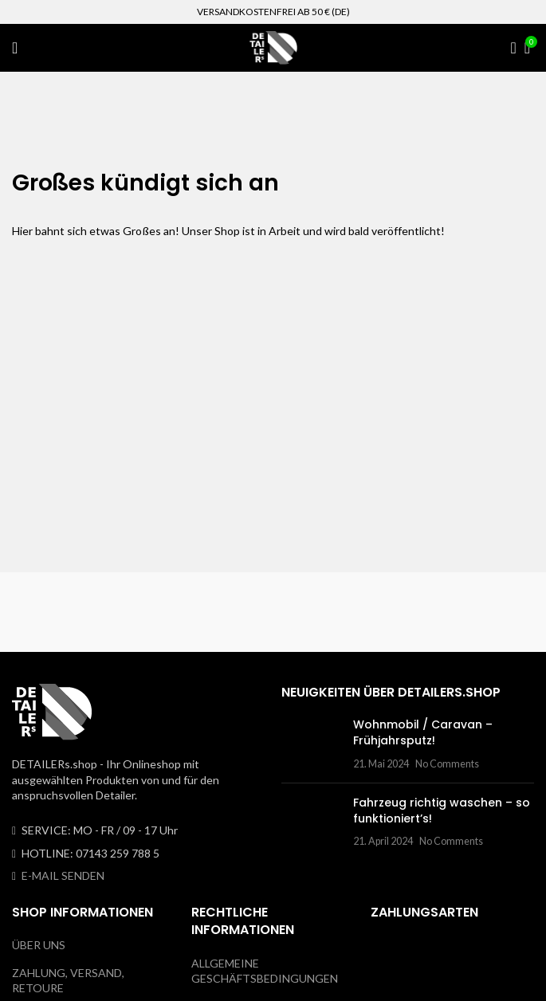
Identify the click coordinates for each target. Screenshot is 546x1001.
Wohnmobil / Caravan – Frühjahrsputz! (423, 732)
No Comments (447, 764)
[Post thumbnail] (311, 744)
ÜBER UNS (38, 945)
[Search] (509, 48)
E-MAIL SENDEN (63, 875)
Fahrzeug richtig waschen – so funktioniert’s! (441, 810)
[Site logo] (273, 46)
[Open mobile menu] (15, 48)
